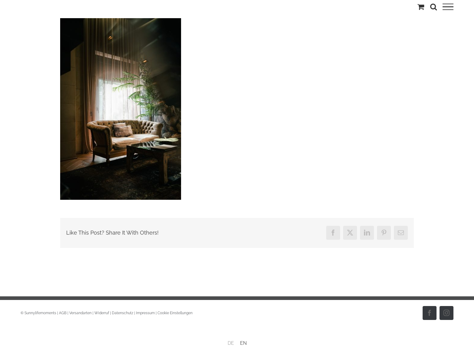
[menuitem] (231, 343)
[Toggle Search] (433, 6)
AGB (63, 313)
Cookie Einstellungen (175, 313)
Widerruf (101, 313)
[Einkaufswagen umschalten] (420, 6)
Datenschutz (122, 313)
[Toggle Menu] (448, 7)
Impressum (145, 313)
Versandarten (80, 313)
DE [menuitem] (231, 343)
